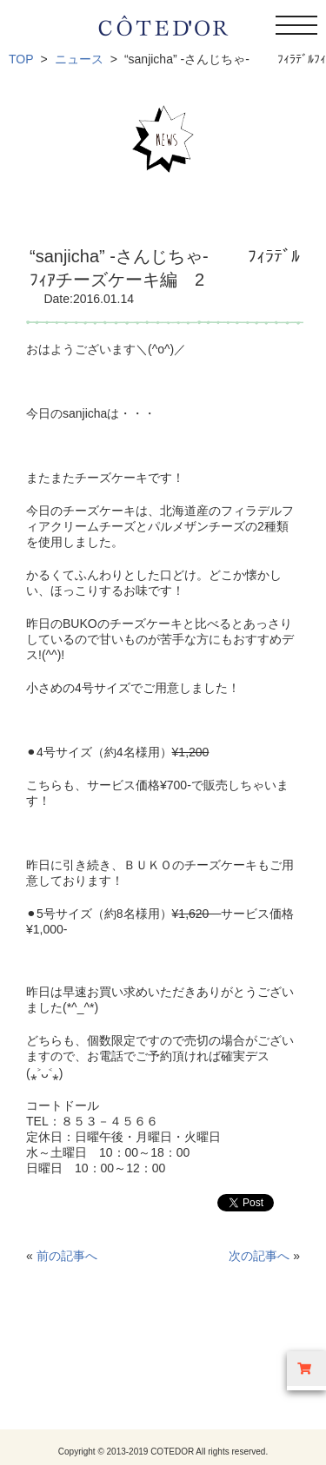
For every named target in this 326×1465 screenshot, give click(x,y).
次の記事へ (259, 1256)
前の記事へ (67, 1256)
